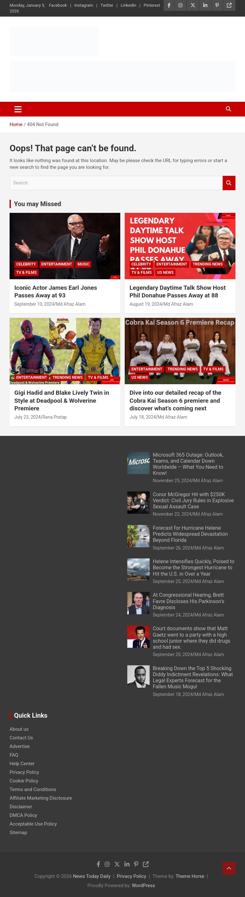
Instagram (83, 5)
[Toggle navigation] (18, 109)
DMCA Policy (23, 815)
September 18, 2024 (173, 694)
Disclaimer (21, 807)
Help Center (22, 763)
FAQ (14, 755)
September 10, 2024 (34, 304)
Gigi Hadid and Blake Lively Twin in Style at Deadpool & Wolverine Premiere (61, 400)
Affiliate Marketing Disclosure (41, 798)
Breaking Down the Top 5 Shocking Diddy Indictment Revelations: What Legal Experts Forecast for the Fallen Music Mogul (193, 677)
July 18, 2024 (143, 417)
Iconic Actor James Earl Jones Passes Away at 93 (55, 291)
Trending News (208, 264)
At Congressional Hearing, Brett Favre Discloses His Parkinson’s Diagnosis (188, 601)
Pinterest (152, 5)
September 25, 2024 (173, 581)
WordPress (143, 885)
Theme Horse (189, 876)
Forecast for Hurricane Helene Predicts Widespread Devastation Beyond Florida (190, 534)
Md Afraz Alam (71, 304)
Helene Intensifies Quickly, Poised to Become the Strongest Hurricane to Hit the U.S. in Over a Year (193, 567)
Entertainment (56, 264)
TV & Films (26, 272)
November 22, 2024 (172, 514)
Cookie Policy (24, 781)
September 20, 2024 (173, 654)
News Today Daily (92, 876)
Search (229, 183)
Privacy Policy (24, 772)
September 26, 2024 (173, 547)
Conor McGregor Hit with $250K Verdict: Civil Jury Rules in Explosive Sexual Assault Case (193, 500)
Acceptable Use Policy (33, 824)
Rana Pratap (54, 417)
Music (83, 264)
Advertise (20, 746)
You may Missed (37, 204)
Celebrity (26, 264)
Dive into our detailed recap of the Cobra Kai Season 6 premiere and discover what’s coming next (175, 400)
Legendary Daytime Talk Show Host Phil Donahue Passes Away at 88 (178, 291)
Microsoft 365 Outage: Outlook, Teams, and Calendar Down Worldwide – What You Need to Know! (188, 464)
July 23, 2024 (27, 417)
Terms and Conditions (33, 789)
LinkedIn (128, 5)
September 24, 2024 (173, 614)
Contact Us (21, 738)
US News (165, 272)
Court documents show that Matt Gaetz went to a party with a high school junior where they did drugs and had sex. (191, 637)
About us (19, 729)
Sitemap (18, 832)
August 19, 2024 (146, 304)
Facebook (58, 5)
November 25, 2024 (172, 480)
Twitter (106, 5)
